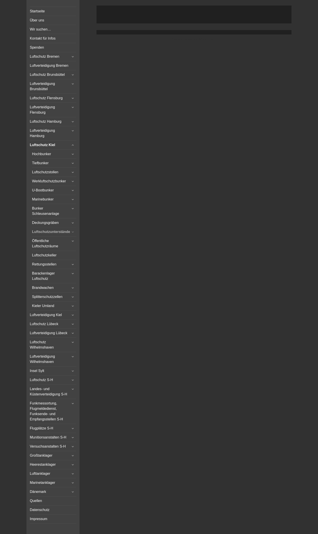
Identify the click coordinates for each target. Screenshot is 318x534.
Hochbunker (41, 154)
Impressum (38, 519)
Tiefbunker (40, 163)
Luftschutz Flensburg (46, 98)
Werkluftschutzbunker (49, 181)
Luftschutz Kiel (42, 145)
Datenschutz (39, 510)
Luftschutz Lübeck (44, 324)
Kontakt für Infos (43, 38)
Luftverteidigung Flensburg (42, 109)
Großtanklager (41, 455)
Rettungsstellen (44, 264)
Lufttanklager (40, 473)
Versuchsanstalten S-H (48, 446)
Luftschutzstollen (45, 172)
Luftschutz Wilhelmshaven (42, 344)
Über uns (37, 20)
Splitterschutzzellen (47, 297)
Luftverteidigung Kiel (46, 315)
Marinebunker (43, 199)
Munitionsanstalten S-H (48, 437)
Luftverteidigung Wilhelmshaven (42, 359)
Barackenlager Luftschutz (43, 275)
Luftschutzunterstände (51, 232)
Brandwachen (43, 288)
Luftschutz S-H (41, 380)
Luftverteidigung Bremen (49, 65)
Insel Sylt (37, 371)
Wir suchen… (40, 29)
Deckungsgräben (45, 223)
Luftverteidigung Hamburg (42, 133)
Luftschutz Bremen (44, 56)
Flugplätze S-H (41, 428)
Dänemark (38, 492)
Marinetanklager (42, 482)
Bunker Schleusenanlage (45, 211)
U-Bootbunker (43, 190)
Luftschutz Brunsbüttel (47, 74)
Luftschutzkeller (44, 255)
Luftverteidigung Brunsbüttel (42, 86)
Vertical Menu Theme (202, 39)
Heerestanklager (43, 464)
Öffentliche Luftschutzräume (45, 243)
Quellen (36, 501)
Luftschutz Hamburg (45, 121)
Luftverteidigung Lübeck (48, 333)
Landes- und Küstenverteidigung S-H (48, 391)
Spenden (37, 47)
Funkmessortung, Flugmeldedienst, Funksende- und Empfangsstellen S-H (46, 411)
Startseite (37, 11)
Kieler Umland (43, 306)
